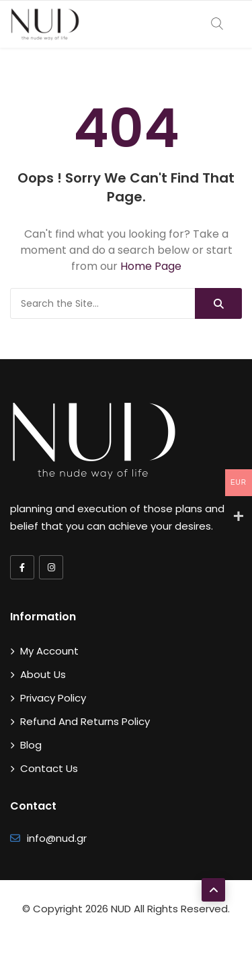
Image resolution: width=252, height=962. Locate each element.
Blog (31, 745)
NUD (121, 909)
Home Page (150, 266)
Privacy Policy (53, 698)
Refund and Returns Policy (85, 721)
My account (49, 651)
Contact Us (49, 768)
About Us (43, 674)
